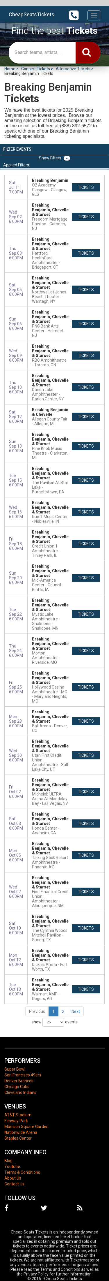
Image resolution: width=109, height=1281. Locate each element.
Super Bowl (14, 1069)
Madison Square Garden (26, 1126)
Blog (8, 1160)
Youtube (12, 1166)
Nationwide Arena (20, 1132)
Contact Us (14, 1184)
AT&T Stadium (17, 1115)
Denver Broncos (18, 1080)
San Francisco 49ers (22, 1075)
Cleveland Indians (20, 1092)
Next (76, 1011)
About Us (12, 1178)
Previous (37, 1011)
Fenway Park (16, 1120)
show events (55, 1022)
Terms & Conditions (22, 1172)
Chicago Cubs (16, 1086)
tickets (86, 187)
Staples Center (18, 1138)
